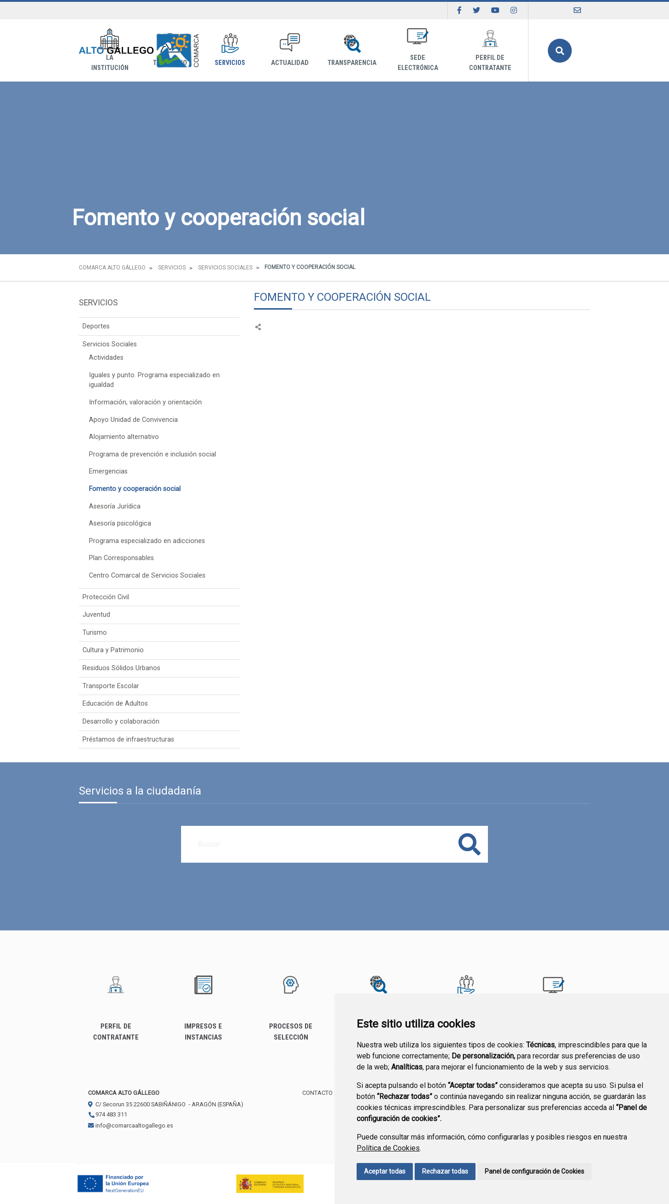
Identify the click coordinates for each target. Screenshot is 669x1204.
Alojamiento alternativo (124, 437)
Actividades (106, 358)
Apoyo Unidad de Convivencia (133, 420)
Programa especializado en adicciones (147, 541)
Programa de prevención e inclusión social (152, 454)
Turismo (94, 633)
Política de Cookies (388, 1148)
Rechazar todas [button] (445, 1171)
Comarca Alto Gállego (112, 267)
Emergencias (108, 471)
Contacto (317, 1092)
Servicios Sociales (225, 267)
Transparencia (352, 50)
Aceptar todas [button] (384, 1171)
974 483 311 (107, 1114)
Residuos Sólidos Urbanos (121, 668)
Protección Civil (105, 597)
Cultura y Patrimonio (113, 650)
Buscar (560, 51)
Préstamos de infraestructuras (128, 739)
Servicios (230, 50)
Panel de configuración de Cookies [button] (534, 1171)
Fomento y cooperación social (135, 489)
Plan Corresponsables (121, 558)
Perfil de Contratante (490, 50)
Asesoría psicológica (120, 523)
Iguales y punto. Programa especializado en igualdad (154, 380)
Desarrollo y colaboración (120, 721)
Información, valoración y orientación (145, 402)
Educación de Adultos (115, 703)
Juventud (96, 615)
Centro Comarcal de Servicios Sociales (147, 575)
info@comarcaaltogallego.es (130, 1125)
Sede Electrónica (418, 50)
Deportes (96, 326)
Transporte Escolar (110, 686)
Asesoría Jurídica (115, 506)
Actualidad (290, 50)
